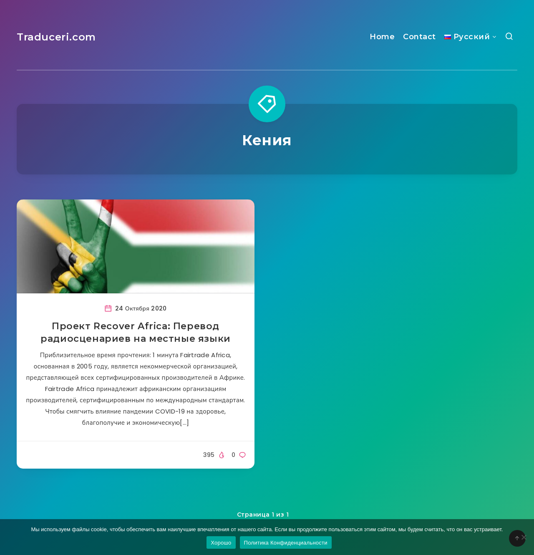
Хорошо (221, 543)
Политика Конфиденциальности (285, 543)
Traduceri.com (56, 37)
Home (382, 36)
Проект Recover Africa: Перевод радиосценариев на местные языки (135, 332)
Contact (419, 36)
